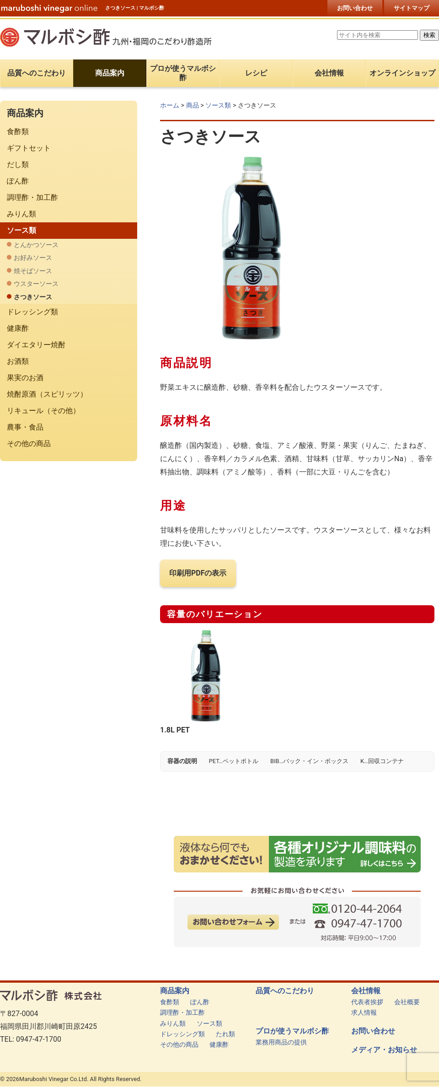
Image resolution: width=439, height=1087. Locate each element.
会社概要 (407, 1002)
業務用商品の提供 (281, 1042)
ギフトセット (29, 148)
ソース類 (218, 105)
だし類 (18, 164)
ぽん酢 (18, 181)
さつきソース (33, 297)
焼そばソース (33, 271)
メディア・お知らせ (384, 1050)
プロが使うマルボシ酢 (292, 1031)
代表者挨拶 (367, 1002)
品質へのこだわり (285, 991)
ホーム (169, 105)
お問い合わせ (355, 8)
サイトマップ (411, 8)
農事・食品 (25, 427)
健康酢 (18, 328)
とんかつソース (36, 245)
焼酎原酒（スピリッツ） (47, 394)
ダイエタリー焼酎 (36, 344)
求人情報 (364, 1013)
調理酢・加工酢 (32, 197)
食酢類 (18, 131)
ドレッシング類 (32, 311)
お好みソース (33, 258)
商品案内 (174, 991)
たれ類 (225, 1034)
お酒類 (18, 361)
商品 (192, 105)
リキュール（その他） (43, 410)
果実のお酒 (25, 377)
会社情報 (365, 991)
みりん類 (21, 214)
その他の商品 (29, 443)
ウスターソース (36, 284)
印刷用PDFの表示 (198, 573)
